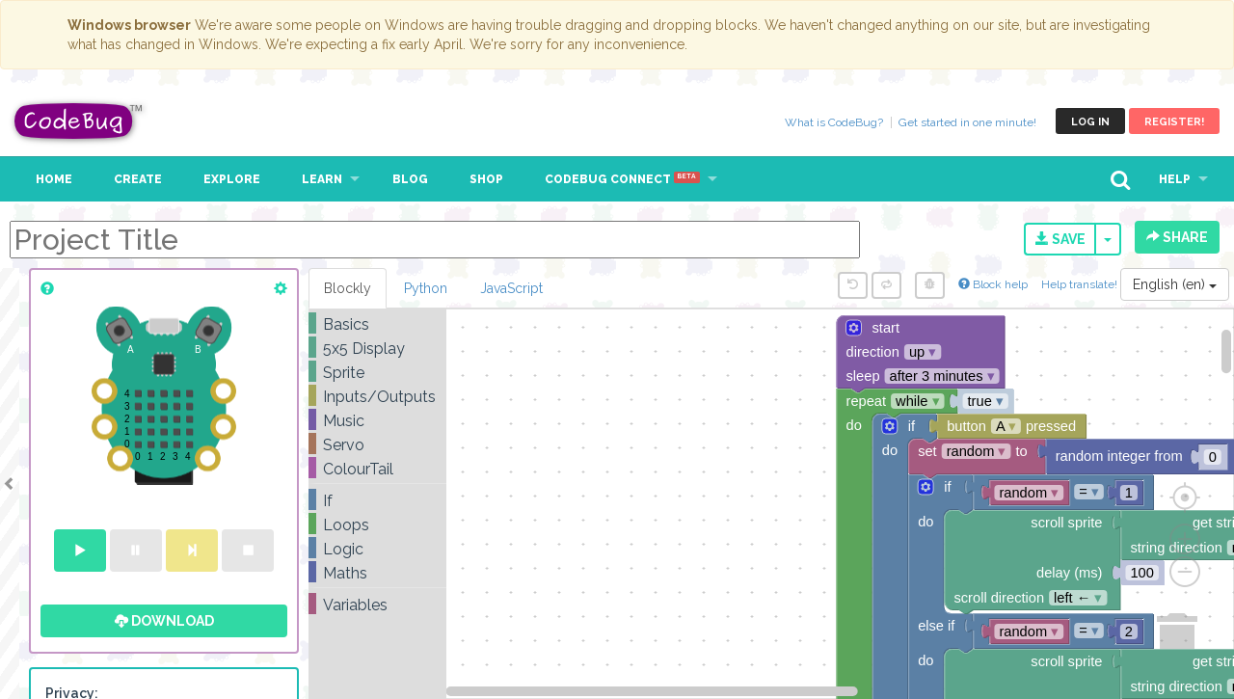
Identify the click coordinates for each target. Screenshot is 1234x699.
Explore (231, 179)
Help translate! (1080, 284)
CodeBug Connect (622, 179)
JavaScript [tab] (511, 288)
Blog (410, 179)
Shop (486, 179)
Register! (1174, 122)
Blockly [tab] (347, 288)
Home (54, 179)
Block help (993, 284)
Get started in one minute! (967, 122)
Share (1177, 237)
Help (1175, 179)
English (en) (1175, 284)
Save (1060, 239)
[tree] (377, 465)
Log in (1090, 122)
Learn (322, 179)
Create (138, 179)
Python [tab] (425, 288)
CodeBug (79, 121)
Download (164, 621)
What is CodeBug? (834, 122)
